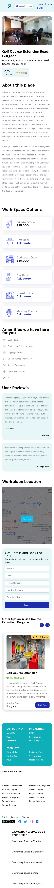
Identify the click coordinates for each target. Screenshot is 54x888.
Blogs (8, 737)
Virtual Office (35, 756)
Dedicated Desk (36, 752)
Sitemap (25, 817)
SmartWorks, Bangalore (39, 786)
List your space (36, 741)
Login (48, 4)
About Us (10, 733)
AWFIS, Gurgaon (36, 789)
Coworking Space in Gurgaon (27, 883)
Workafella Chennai (11, 793)
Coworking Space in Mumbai (26, 841)
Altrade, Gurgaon (9, 789)
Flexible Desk (12, 756)
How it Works (35, 737)
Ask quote (24, 243)
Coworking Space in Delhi (25, 872)
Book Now (42, 705)
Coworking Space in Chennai (27, 862)
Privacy (14, 817)
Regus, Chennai (36, 793)
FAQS (31, 733)
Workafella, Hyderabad (12, 786)
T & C (4, 817)
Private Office (12, 752)
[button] (6, 41)
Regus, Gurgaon (9, 805)
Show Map (27, 519)
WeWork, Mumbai (36, 797)
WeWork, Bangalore (11, 797)
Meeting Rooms (36, 760)
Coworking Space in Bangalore (28, 851)
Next (47, 625)
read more (9, 428)
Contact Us (11, 741)
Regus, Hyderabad (37, 801)
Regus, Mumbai (9, 801)
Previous (42, 625)
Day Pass (10, 760)
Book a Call (40, 6)
